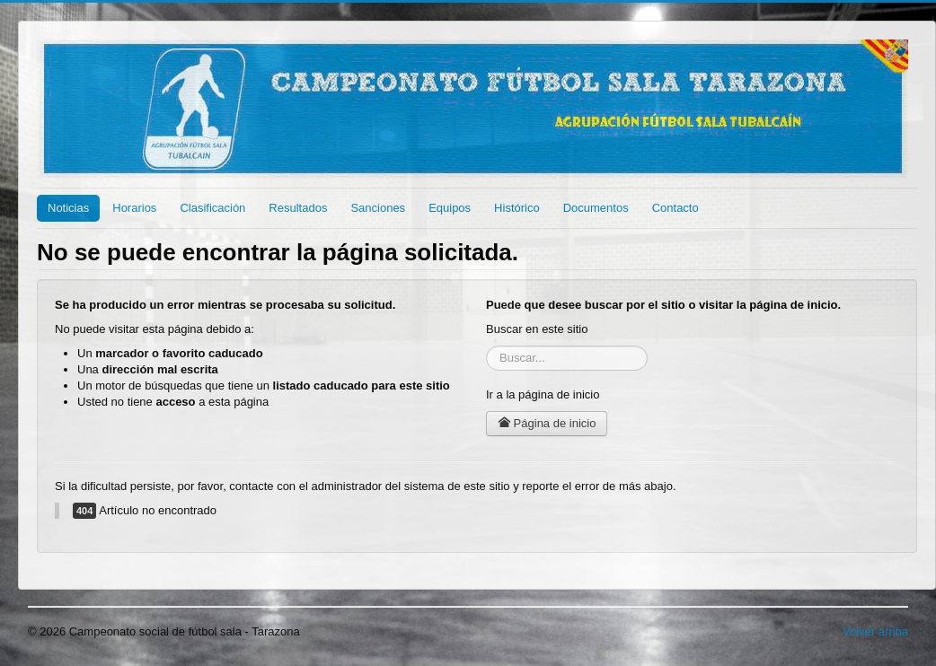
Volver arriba (875, 631)
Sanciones (377, 208)
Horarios (134, 208)
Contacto (675, 208)
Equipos (449, 208)
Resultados (298, 208)
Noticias (68, 208)
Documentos (596, 208)
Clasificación (212, 208)
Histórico (517, 208)
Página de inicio (547, 423)
